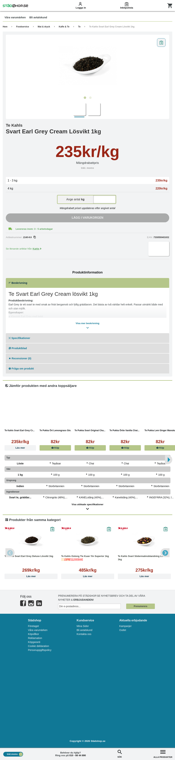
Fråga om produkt (21, 368)
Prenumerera (140, 606)
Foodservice (22, 26)
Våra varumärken (37, 630)
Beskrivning (18, 282)
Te (79, 26)
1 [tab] (85, 98)
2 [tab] (90, 98)
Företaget (33, 626)
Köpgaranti (34, 642)
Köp (55, 447)
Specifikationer (19, 338)
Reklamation (35, 638)
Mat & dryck (44, 26)
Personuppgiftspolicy (39, 650)
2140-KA (29, 237)
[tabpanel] (87, 65)
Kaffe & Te (64, 26)
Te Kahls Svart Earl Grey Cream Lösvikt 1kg (111, 26)
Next (165, 552)
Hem (5, 26)
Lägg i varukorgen (87, 217)
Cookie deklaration (38, 646)
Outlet (122, 630)
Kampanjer (125, 626)
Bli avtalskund (84, 630)
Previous (10, 552)
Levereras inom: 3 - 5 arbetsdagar (34, 229)
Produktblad (18, 348)
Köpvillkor (33, 634)
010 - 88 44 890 (77, 755)
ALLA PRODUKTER (163, 753)
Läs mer (20, 447)
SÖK (119, 753)
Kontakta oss (84, 634)
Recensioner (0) (20, 358)
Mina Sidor (83, 626)
